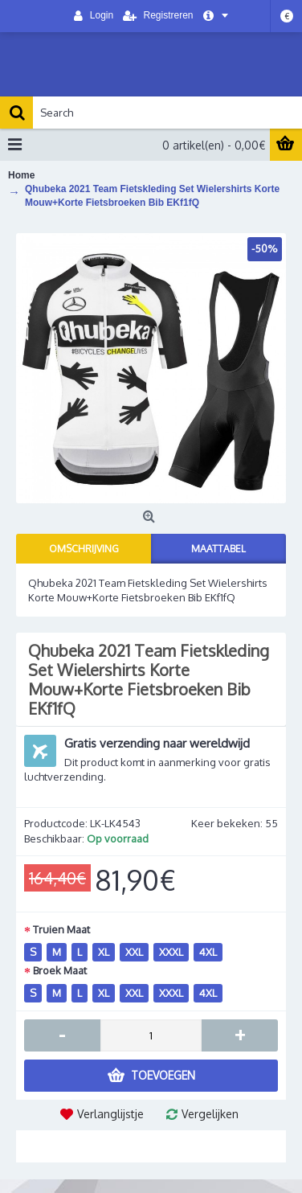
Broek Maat (60, 970)
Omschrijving (84, 549)
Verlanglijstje (110, 1114)
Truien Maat (61, 929)
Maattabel (218, 549)
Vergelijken (210, 1114)
